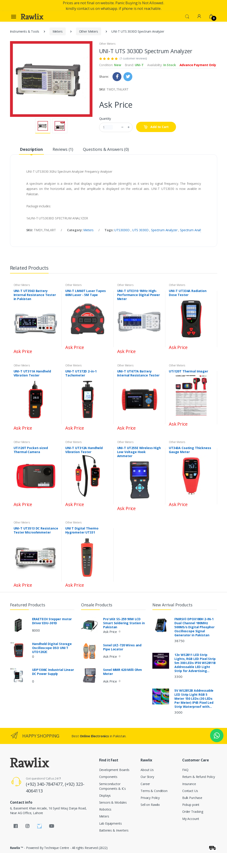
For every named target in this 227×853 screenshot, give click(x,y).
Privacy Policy (150, 798)
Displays (105, 795)
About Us (147, 770)
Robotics (105, 809)
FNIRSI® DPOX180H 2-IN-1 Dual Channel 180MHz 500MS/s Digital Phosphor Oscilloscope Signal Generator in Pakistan (194, 627)
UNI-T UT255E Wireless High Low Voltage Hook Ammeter (139, 452)
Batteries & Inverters (114, 830)
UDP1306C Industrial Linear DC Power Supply (53, 672)
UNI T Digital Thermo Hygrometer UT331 (81, 530)
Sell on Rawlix (150, 805)
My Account (190, 819)
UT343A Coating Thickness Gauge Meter (190, 450)
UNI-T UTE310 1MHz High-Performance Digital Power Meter (138, 295)
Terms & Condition (154, 791)
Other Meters (88, 31)
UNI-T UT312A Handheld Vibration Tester (84, 450)
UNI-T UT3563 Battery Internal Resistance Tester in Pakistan (35, 295)
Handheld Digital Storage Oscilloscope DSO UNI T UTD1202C (52, 648)
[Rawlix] (32, 16)
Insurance (189, 784)
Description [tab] (31, 149)
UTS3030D (122, 230)
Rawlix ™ (16, 848)
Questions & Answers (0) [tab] (106, 149)
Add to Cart (156, 127)
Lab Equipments (110, 823)
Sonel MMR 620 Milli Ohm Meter (122, 672)
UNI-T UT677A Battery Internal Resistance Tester (138, 373)
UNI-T (139, 65)
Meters (58, 31)
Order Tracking (192, 811)
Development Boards (114, 770)
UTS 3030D (140, 230)
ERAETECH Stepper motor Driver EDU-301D (52, 621)
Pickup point (190, 805)
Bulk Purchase (192, 798)
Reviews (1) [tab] (63, 149)
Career (145, 784)
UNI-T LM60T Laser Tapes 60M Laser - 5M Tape (85, 293)
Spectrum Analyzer (164, 230)
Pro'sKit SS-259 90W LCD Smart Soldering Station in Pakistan (124, 623)
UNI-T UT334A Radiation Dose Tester (188, 293)
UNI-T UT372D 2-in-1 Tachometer (81, 373)
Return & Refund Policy (198, 777)
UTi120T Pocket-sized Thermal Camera (31, 450)
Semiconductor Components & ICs (112, 786)
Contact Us (190, 791)
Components (108, 777)
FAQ (185, 770)
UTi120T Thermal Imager (188, 371)
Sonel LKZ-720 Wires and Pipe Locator (122, 647)
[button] (187, 16)
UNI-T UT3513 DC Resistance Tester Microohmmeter (36, 530)
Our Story (147, 777)
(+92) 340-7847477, (45, 784)
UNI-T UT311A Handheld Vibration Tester (32, 373)
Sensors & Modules (113, 802)
